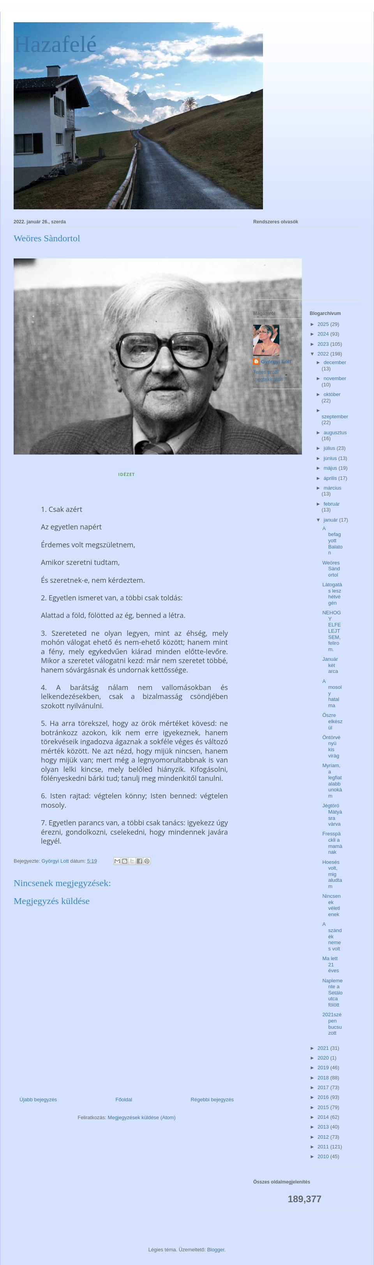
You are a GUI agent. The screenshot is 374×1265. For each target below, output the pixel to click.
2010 (324, 1156)
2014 (324, 1117)
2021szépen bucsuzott (332, 1024)
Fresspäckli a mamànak (332, 843)
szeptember (335, 416)
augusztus (335, 432)
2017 (324, 1087)
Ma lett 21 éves (330, 964)
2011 (324, 1147)
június (331, 458)
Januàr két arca (330, 665)
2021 (324, 1048)
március (333, 488)
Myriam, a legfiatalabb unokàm (332, 781)
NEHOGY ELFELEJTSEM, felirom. (331, 631)
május (331, 468)
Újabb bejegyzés (38, 1099)
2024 (324, 334)
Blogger (215, 1250)
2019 (324, 1067)
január (331, 520)
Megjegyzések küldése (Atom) (142, 1117)
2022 (324, 354)
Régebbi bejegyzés (212, 1099)
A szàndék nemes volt (332, 936)
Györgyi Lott (276, 361)
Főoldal (123, 1099)
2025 (324, 324)
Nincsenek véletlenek (331, 905)
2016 (324, 1097)
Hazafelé (55, 44)
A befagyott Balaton (332, 540)
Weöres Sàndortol (331, 569)
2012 (324, 1137)
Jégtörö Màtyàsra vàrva (332, 815)
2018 (324, 1078)
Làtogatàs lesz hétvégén (332, 594)
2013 (324, 1127)
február (332, 504)
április (331, 478)
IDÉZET (126, 474)
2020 (324, 1058)
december (335, 362)
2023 (324, 344)
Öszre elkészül (332, 721)
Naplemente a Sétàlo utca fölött (332, 993)
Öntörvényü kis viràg (331, 746)
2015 (324, 1107)
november (335, 378)
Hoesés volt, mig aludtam (332, 874)
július (330, 448)
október (332, 394)
